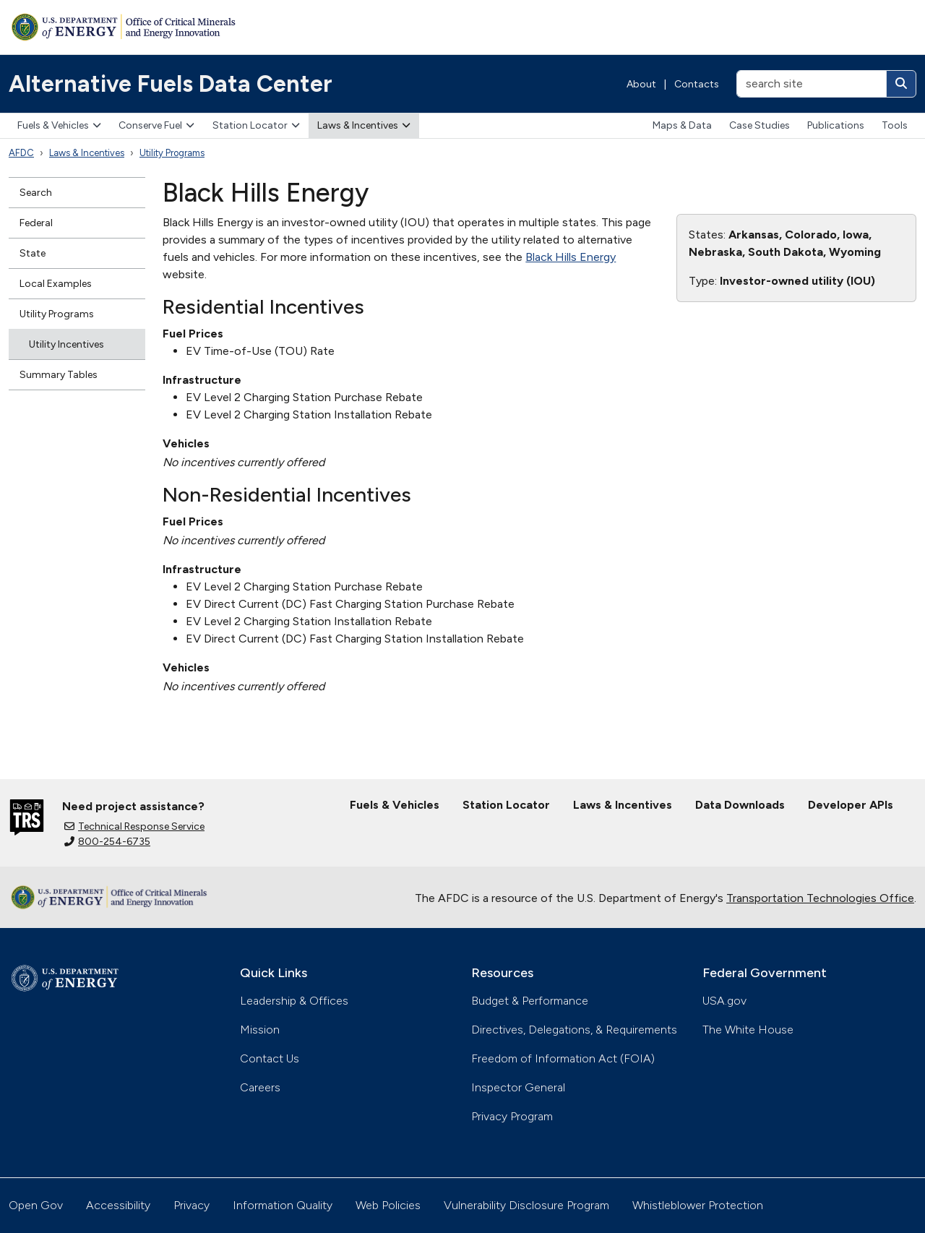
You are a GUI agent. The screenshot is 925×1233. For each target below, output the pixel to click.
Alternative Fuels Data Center (170, 84)
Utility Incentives (66, 344)
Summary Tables (59, 375)
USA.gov (724, 1001)
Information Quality (282, 1205)
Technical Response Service (134, 826)
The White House (747, 1029)
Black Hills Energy (570, 257)
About (641, 84)
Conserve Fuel (156, 125)
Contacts (696, 84)
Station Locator (256, 125)
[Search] (901, 84)
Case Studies (759, 125)
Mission (260, 1029)
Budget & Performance (529, 1001)
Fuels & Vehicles (59, 125)
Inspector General (518, 1087)
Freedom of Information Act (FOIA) (563, 1058)
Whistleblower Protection (697, 1205)
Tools (895, 125)
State (33, 253)
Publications (835, 125)
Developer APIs (850, 805)
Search (36, 192)
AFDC (21, 152)
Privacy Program (512, 1116)
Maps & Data (682, 125)
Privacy (191, 1205)
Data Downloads (740, 805)
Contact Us (269, 1058)
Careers (260, 1087)
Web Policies (388, 1205)
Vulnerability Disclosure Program (526, 1205)
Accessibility (118, 1205)
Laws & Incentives (363, 125)
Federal (36, 223)
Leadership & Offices (294, 1001)
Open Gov (36, 1205)
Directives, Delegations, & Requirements (574, 1029)
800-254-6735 (107, 841)
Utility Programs (172, 152)
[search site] (811, 84)
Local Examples (56, 284)
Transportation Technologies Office (820, 898)
